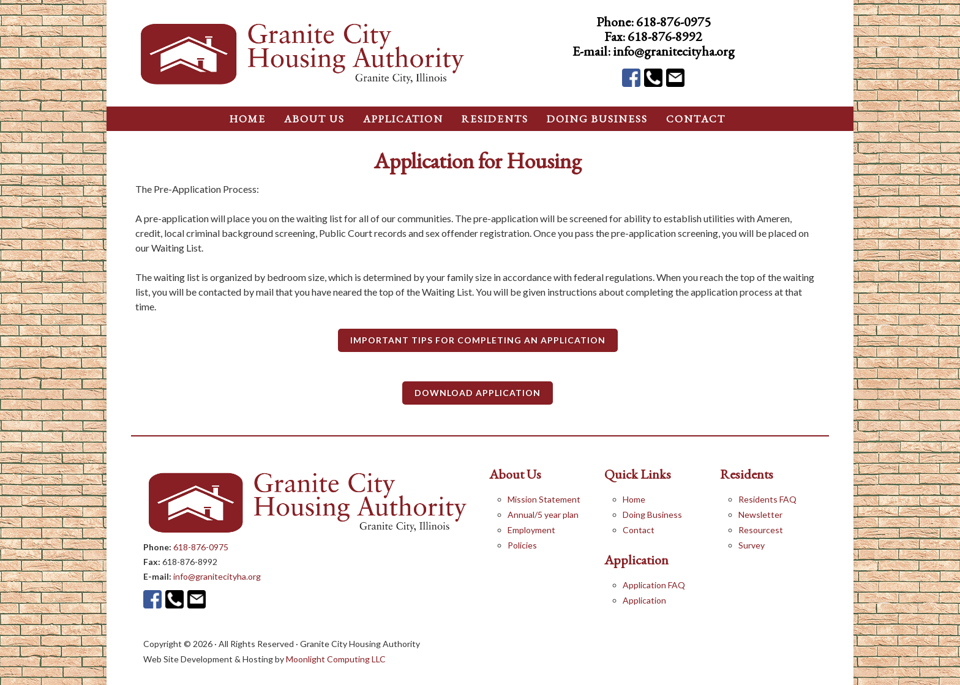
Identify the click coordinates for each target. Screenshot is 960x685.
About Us (314, 118)
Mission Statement (544, 499)
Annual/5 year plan (543, 514)
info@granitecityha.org (674, 51)
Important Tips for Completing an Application (478, 340)
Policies (522, 545)
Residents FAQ (767, 499)
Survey (751, 545)
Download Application (477, 392)
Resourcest (760, 530)
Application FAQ (654, 585)
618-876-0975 (673, 22)
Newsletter (760, 514)
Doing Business (652, 514)
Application (644, 600)
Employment (531, 530)
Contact (638, 530)
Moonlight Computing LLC (336, 659)
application (403, 118)
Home (634, 499)
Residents (495, 118)
